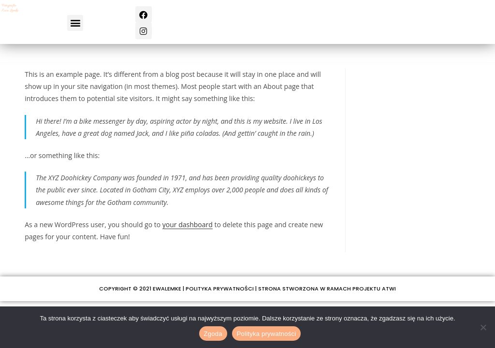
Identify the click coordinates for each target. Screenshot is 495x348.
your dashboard (187, 224)
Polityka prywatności (266, 333)
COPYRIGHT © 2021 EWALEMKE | (142, 288)
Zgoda (213, 333)
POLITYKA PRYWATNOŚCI (220, 288)
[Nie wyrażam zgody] (483, 327)
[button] (75, 23)
